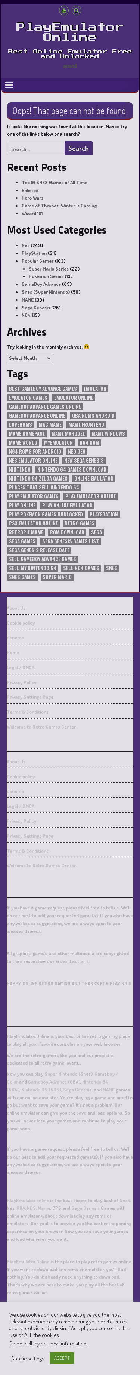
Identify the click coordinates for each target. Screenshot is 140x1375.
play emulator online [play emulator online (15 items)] (90, 496)
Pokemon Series (46, 276)
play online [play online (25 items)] (22, 505)
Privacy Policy (21, 682)
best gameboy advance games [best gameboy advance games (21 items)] (43, 388)
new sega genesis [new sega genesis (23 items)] (84, 460)
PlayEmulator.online (28, 1200)
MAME (28, 300)
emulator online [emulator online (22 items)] (73, 397)
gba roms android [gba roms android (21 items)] (93, 415)
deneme (15, 637)
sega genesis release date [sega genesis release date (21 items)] (39, 550)
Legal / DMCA (20, 667)
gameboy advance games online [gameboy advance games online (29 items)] (45, 406)
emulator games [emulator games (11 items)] (28, 397)
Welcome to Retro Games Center (41, 727)
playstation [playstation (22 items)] (104, 514)
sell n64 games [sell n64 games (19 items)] (81, 568)
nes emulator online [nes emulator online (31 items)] (33, 460)
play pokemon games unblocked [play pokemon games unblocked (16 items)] (46, 514)
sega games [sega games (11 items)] (22, 541)
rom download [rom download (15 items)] (67, 532)
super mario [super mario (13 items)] (57, 577)
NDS (31, 1208)
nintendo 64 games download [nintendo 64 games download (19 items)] (71, 469)
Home (13, 652)
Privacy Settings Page (30, 697)
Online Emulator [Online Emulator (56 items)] (93, 478)
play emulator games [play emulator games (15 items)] (34, 496)
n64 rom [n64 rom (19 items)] (89, 442)
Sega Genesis (36, 307)
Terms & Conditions (28, 712)
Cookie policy (21, 623)
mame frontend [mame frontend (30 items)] (86, 424)
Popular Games (38, 261)
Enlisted (30, 190)
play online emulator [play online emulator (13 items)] (67, 505)
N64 (26, 315)
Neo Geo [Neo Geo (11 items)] (76, 451)
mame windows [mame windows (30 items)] (108, 433)
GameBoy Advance (41, 284)
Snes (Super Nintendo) (46, 292)
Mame (44, 1208)
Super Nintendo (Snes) (68, 1074)
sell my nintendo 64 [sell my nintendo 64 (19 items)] (32, 568)
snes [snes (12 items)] (111, 568)
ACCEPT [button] (62, 1358)
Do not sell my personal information (48, 1343)
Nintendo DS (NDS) (40, 1090)
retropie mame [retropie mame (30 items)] (26, 532)
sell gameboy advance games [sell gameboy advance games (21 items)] (42, 559)
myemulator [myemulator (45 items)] (58, 442)
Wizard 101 (32, 213)
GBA (20, 1208)
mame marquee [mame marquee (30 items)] (68, 433)
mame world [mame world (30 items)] (23, 442)
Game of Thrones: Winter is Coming (59, 205)
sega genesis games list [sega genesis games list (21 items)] (70, 541)
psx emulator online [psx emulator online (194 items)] (33, 523)
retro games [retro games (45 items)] (79, 523)
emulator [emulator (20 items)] (95, 388)
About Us (16, 608)
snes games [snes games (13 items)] (22, 577)
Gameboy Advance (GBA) (54, 1082)
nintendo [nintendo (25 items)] (20, 469)
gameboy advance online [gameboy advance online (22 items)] (37, 415)
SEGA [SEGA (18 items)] (96, 532)
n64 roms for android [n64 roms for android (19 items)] (35, 451)
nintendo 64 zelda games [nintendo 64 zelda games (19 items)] (38, 478)
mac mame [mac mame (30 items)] (50, 424)
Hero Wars (32, 198)
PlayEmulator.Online (28, 1261)
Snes (124, 1200)
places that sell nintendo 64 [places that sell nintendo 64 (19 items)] (44, 487)
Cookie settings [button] (27, 1358)
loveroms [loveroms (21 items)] (20, 424)
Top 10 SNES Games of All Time (54, 182)
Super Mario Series (49, 269)
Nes (25, 245)
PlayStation (34, 253)
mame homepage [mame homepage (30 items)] (27, 433)
